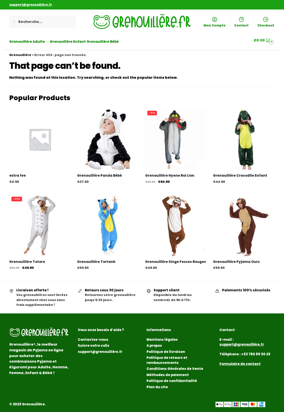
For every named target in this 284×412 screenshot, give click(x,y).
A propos (154, 343)
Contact (241, 22)
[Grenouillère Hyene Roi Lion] (175, 136)
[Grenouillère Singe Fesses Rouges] (175, 222)
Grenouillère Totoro (27, 259)
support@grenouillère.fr (100, 349)
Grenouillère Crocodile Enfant (240, 172)
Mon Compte (215, 22)
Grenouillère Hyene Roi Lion (169, 172)
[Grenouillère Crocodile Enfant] (243, 136)
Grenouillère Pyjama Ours (236, 259)
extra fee (17, 172)
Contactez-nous (93, 337)
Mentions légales (162, 337)
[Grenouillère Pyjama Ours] (243, 222)
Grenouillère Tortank (96, 259)
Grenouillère (20, 52)
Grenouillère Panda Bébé (99, 172)
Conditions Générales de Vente (175, 366)
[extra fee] (40, 136)
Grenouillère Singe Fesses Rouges (175, 259)
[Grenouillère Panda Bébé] (107, 136)
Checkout (265, 22)
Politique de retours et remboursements (167, 357)
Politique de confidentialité (172, 378)
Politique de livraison (166, 349)
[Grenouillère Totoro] (40, 222)
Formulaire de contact (240, 361)
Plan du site (157, 384)
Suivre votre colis (93, 343)
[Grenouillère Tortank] (107, 222)
